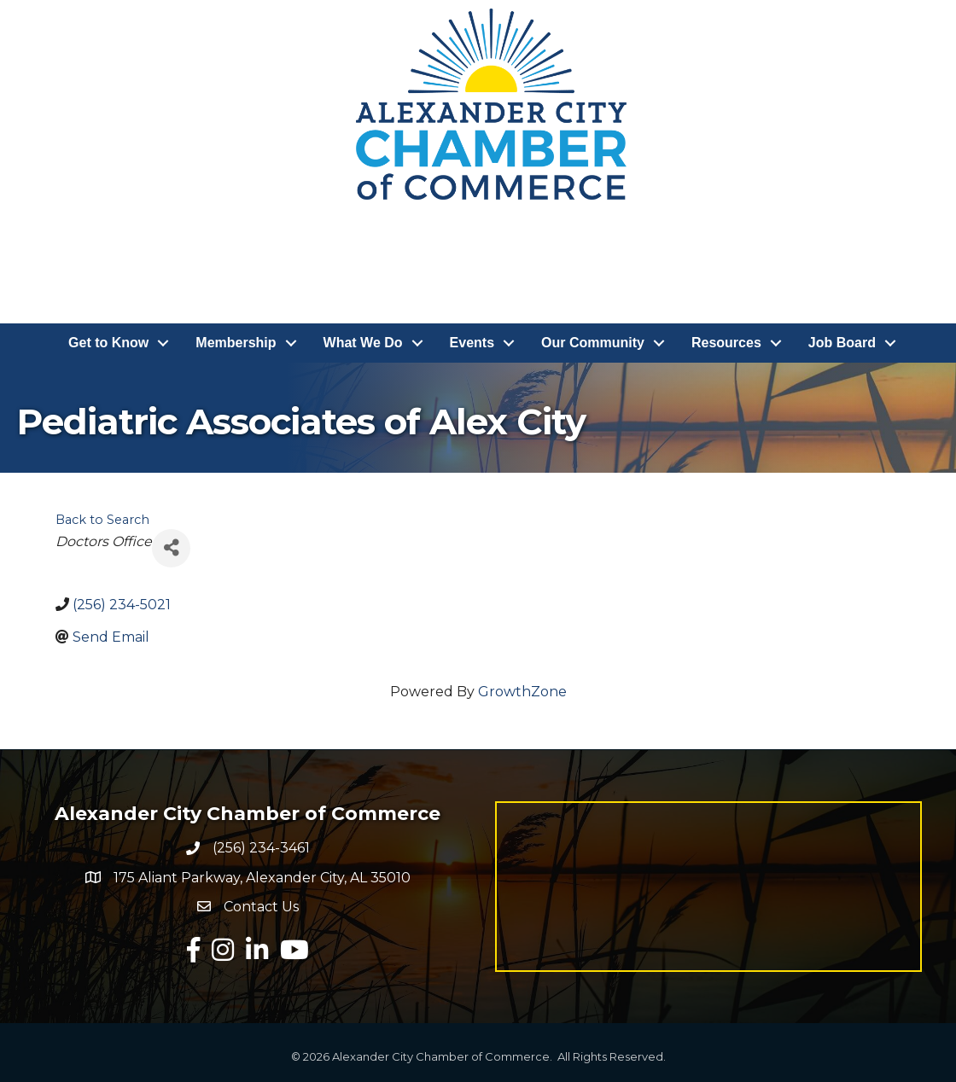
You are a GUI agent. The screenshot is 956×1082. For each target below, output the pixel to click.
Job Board (842, 342)
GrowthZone (522, 692)
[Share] (171, 548)
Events (472, 342)
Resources (726, 342)
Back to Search (102, 519)
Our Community (592, 342)
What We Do (363, 342)
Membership (235, 342)
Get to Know (108, 342)
